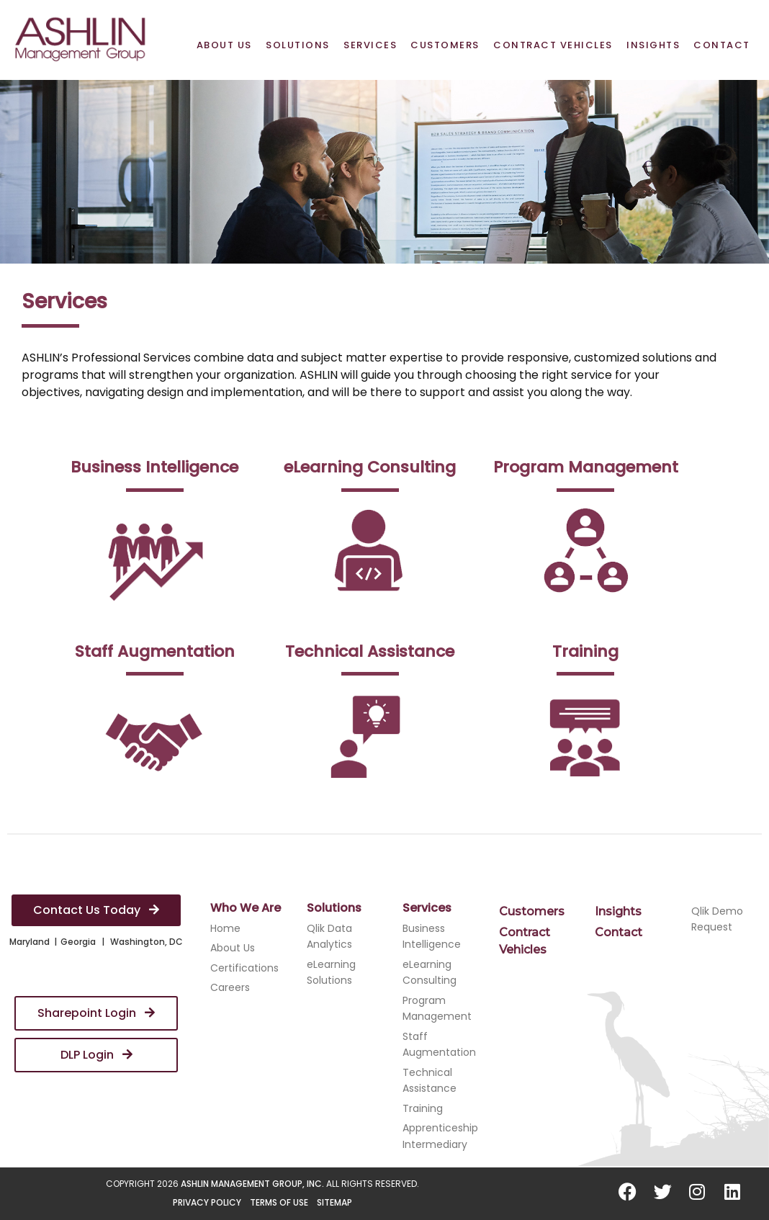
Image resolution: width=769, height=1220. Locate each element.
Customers (445, 45)
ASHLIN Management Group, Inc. (252, 1184)
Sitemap (334, 1202)
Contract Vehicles (553, 45)
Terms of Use (279, 1202)
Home (225, 928)
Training (423, 1108)
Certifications (244, 968)
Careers (230, 987)
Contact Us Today (96, 910)
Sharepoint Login (96, 1013)
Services (370, 45)
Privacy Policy (207, 1202)
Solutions (298, 45)
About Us (224, 45)
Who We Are (245, 908)
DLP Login (96, 1054)
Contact (721, 45)
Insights (653, 45)
